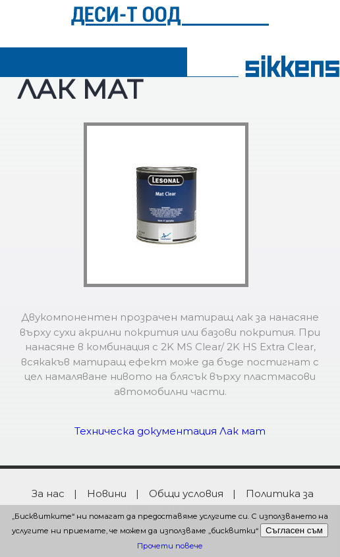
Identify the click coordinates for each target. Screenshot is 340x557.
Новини (107, 493)
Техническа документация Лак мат (170, 431)
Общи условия (186, 493)
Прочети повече (170, 545)
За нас (48, 493)
